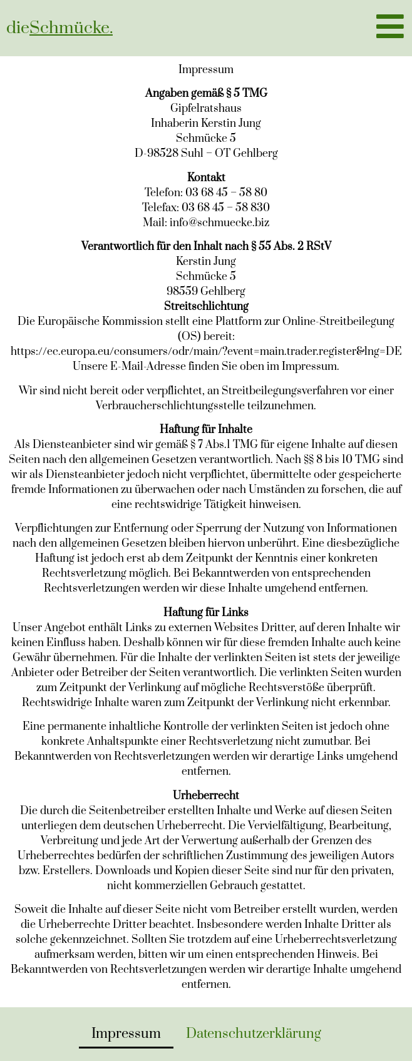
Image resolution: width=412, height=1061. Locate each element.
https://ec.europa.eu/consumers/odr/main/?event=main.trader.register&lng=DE (206, 352)
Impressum (126, 1033)
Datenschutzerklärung (253, 1033)
